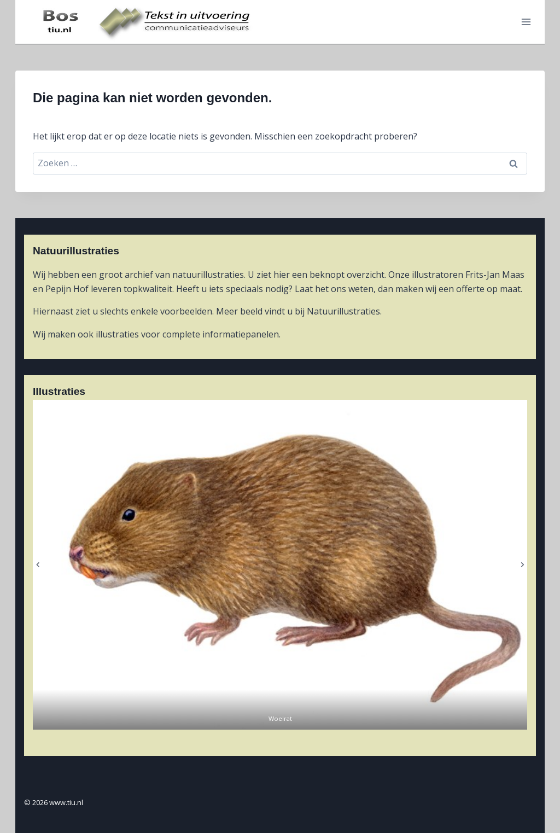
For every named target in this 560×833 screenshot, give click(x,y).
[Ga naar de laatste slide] (38, 565)
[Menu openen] (526, 21)
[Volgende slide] (522, 565)
